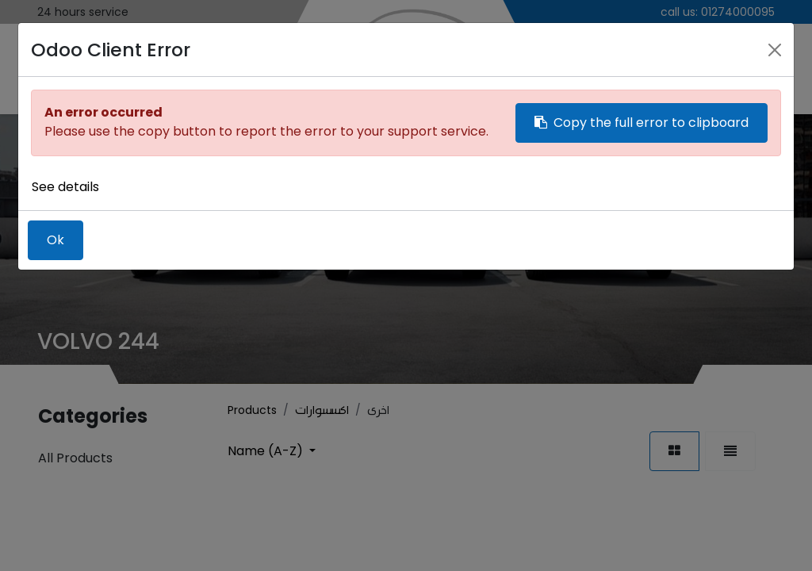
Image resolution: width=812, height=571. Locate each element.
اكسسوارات (322, 410)
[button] (272, 451)
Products (252, 410)
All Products (75, 458)
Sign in (715, 65)
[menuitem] (56, 66)
